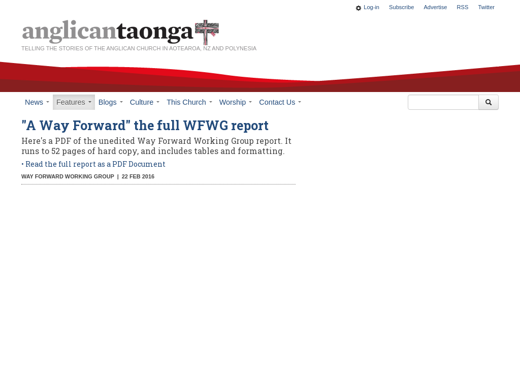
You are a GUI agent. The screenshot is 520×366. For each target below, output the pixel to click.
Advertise (435, 7)
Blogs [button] (111, 102)
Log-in (371, 7)
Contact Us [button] (280, 102)
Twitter (486, 7)
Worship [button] (235, 102)
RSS (463, 7)
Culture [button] (144, 102)
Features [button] (73, 102)
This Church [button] (189, 102)
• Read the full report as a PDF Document (94, 164)
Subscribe (401, 7)
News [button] (37, 102)
